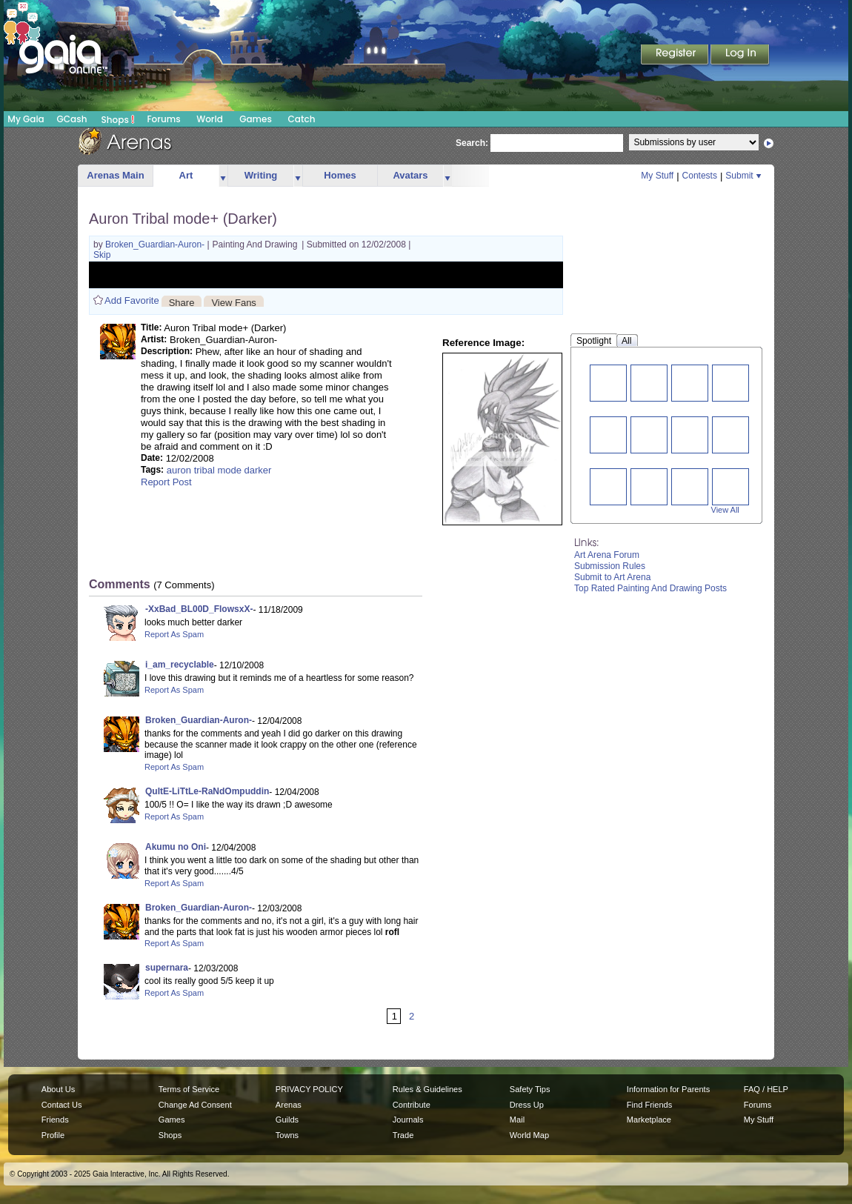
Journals (408, 1119)
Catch (302, 119)
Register (675, 55)
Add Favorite (131, 300)
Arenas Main (115, 175)
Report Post (166, 482)
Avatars (410, 175)
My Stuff (657, 175)
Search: (472, 143)
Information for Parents (668, 1089)
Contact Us (61, 1104)
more (223, 176)
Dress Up (527, 1104)
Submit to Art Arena (612, 577)
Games (255, 119)
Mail (517, 1119)
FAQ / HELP (766, 1089)
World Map (529, 1135)
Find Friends (649, 1104)
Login (740, 55)
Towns (287, 1135)
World (209, 119)
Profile (52, 1135)
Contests (699, 175)
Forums (163, 119)
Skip (101, 255)
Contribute (411, 1104)
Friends (55, 1119)
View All (725, 509)
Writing (261, 175)
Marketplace (649, 1119)
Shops (118, 119)
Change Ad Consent (195, 1104)
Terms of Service (189, 1089)
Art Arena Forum (606, 555)
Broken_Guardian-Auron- (156, 244)
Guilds (287, 1119)
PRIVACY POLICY (309, 1089)
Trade (403, 1135)
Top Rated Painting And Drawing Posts (650, 588)
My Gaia (25, 119)
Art (186, 175)
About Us (58, 1089)
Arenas (289, 1104)
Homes (340, 175)
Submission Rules (609, 566)
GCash (72, 119)
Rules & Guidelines (427, 1089)
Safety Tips (530, 1089)
